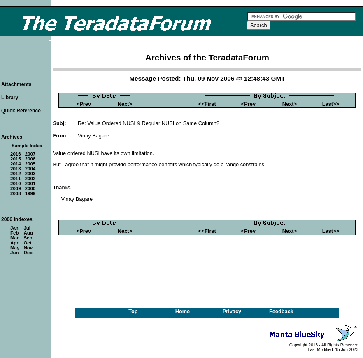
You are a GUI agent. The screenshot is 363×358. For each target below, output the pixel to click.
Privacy (232, 311)
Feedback (281, 311)
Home (182, 311)
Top (133, 311)
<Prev (84, 104)
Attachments (16, 84)
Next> (125, 104)
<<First (207, 104)
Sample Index (27, 145)
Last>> (330, 104)
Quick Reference (21, 111)
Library (9, 97)
